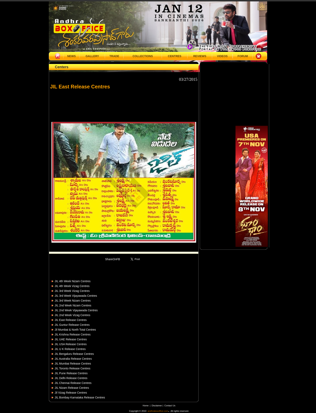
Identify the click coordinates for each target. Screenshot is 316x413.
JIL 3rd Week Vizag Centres (72, 290)
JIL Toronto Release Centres (72, 368)
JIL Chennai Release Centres (73, 383)
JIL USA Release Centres (71, 344)
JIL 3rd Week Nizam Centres (73, 300)
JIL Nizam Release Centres (72, 387)
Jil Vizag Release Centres (71, 392)
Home (146, 405)
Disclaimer (157, 405)
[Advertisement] (123, 104)
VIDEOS (222, 56)
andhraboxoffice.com (158, 411)
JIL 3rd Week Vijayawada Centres (76, 295)
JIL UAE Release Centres (71, 339)
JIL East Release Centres (71, 320)
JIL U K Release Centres (70, 349)
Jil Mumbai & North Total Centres (75, 329)
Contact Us (169, 405)
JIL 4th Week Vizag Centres (72, 286)
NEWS (71, 56)
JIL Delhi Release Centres (71, 378)
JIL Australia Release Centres (73, 358)
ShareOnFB (112, 259)
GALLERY (92, 56)
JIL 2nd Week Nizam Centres (73, 305)
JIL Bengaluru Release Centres (74, 353)
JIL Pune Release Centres (71, 373)
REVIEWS (199, 56)
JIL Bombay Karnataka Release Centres (80, 397)
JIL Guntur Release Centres (72, 324)
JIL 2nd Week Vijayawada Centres (76, 310)
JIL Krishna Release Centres (73, 334)
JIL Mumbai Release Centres (73, 363)
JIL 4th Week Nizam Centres (72, 281)
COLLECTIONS (143, 56)
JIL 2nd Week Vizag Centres (72, 315)
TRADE (114, 56)
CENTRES (174, 56)
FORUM (243, 56)
